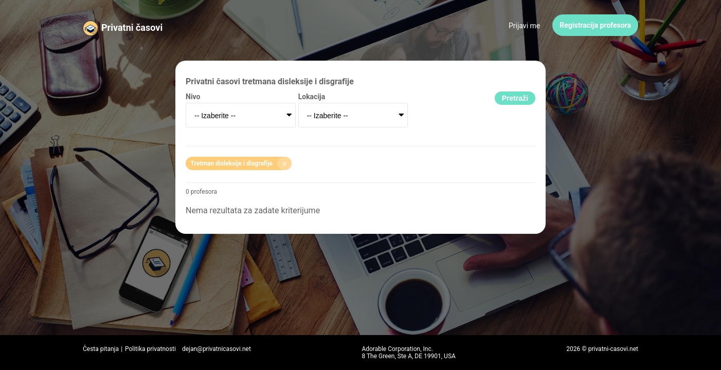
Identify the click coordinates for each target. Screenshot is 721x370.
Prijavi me (524, 26)
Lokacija (312, 96)
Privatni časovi (132, 27)
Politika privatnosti (150, 349)
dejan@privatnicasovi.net (216, 349)
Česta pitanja (101, 349)
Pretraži (515, 98)
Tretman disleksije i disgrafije (241, 163)
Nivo (193, 96)
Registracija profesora (595, 25)
